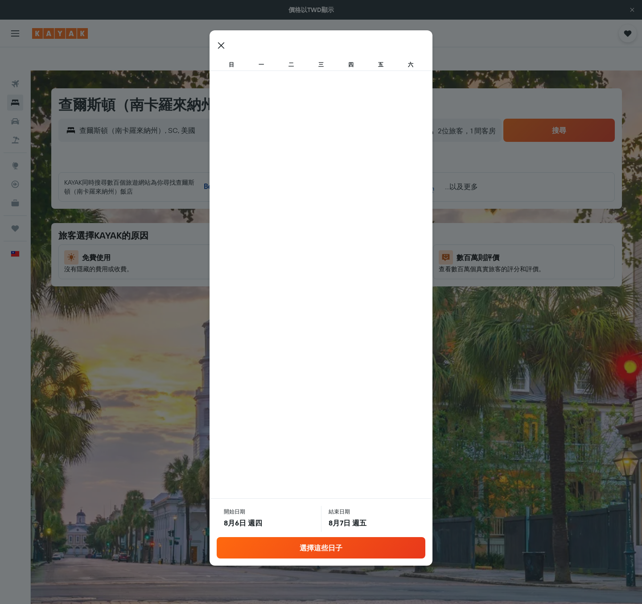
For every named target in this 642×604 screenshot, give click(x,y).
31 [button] (280, 297)
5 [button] (323, 211)
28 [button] (366, 276)
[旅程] (15, 205)
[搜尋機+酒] (15, 117)
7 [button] (365, 211)
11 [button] (301, 233)
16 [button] (258, 254)
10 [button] (280, 233)
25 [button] (301, 276)
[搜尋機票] (15, 61)
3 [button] (280, 211)
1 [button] (387, 190)
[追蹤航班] (15, 161)
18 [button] (301, 254)
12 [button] (323, 233)
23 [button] (259, 276)
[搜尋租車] (15, 98)
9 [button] (259, 233)
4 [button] (302, 211)
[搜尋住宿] (15, 79)
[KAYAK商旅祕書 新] (15, 180)
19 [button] (323, 254)
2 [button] (259, 211)
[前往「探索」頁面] (15, 142)
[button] (632, 10)
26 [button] (323, 276)
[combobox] (156, 107)
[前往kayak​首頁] (60, 33)
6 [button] (344, 211)
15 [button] (387, 233)
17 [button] (280, 254)
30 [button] (258, 297)
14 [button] (365, 233)
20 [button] (344, 254)
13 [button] (344, 233)
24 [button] (280, 276)
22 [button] (387, 254)
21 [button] (365, 254)
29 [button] (387, 276)
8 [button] (387, 211)
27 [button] (344, 276)
